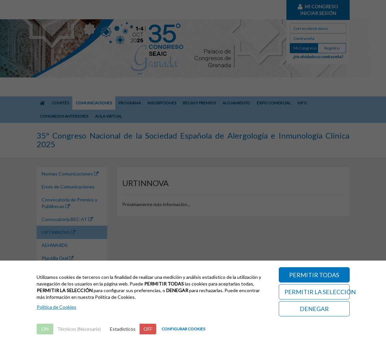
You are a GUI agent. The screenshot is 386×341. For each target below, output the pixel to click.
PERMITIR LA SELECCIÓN (317, 291)
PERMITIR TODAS (314, 275)
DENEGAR (314, 308)
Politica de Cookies (56, 307)
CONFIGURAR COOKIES (183, 328)
